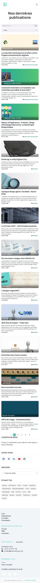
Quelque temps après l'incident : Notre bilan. (18, 192)
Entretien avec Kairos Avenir (14, 355)
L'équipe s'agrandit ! (10, 290)
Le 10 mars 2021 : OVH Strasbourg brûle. (19, 226)
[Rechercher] (36, 26)
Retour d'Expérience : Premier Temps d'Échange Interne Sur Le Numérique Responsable (18, 124)
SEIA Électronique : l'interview (15, 323)
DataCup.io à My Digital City (14, 159)
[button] (20, 30)
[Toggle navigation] (37, 4)
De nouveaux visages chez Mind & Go (18, 258)
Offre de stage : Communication (15, 419)
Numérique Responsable (31, 64)
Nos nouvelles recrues (11, 387)
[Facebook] (3, 459)
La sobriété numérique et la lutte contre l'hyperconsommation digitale (19, 54)
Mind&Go (35, 169)
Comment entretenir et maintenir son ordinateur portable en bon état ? (18, 89)
